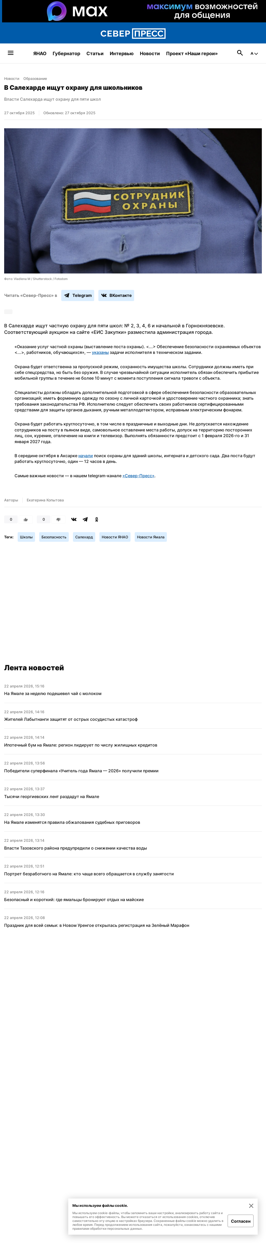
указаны (100, 352)
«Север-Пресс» (138, 475)
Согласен (240, 1221)
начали (85, 455)
